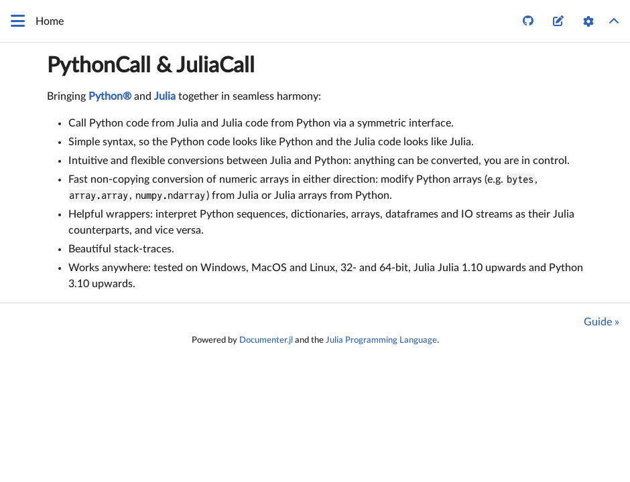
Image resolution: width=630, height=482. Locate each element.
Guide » (601, 322)
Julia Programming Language (381, 340)
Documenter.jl (266, 340)
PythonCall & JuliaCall (151, 65)
